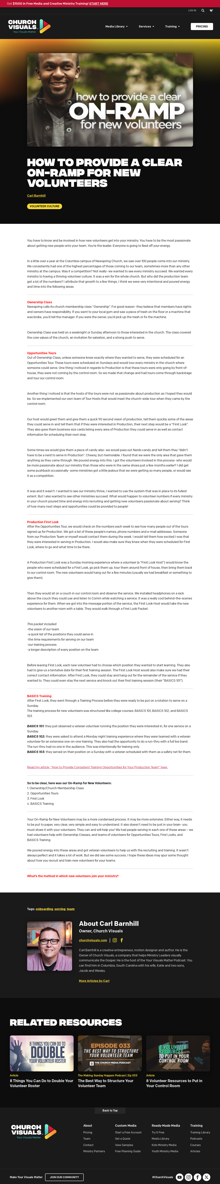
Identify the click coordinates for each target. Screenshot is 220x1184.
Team (86, 1139)
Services (145, 27)
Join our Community (65, 1178)
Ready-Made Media (166, 1126)
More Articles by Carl (94, 982)
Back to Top (110, 1111)
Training (171, 27)
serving (59, 910)
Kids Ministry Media (164, 1146)
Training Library (200, 1133)
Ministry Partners (94, 1152)
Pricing (202, 27)
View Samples (124, 1146)
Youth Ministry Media (165, 1152)
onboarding (44, 910)
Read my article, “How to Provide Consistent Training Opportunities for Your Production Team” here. (97, 768)
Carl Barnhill (36, 197)
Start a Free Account (128, 1133)
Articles (195, 1152)
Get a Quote (122, 1139)
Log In (192, 10)
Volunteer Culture (44, 207)
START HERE (98, 4)
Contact (88, 1146)
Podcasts (196, 1139)
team (71, 910)
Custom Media (126, 1126)
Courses (195, 1146)
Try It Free (158, 1133)
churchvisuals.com (93, 941)
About (87, 1126)
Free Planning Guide (128, 1152)
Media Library (115, 27)
